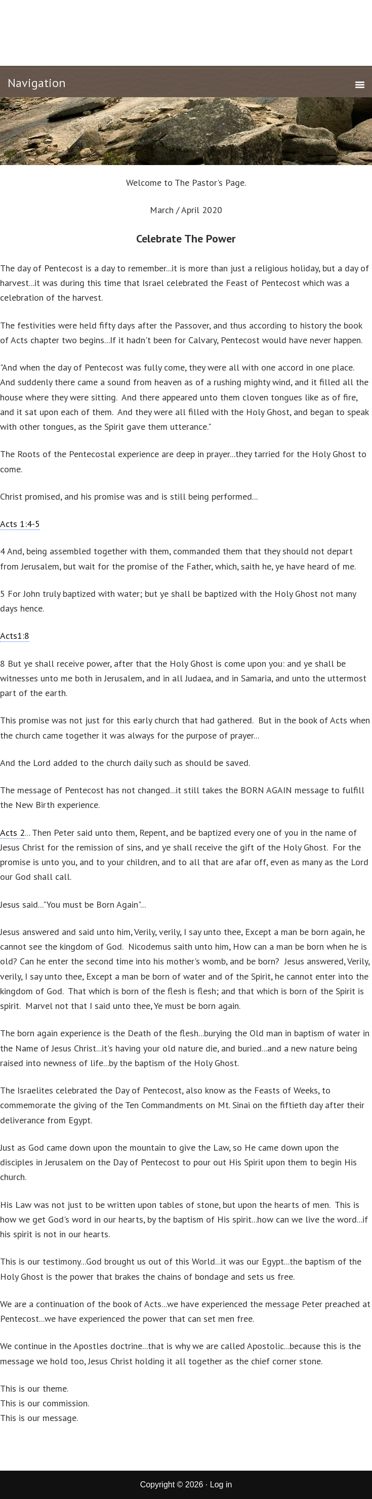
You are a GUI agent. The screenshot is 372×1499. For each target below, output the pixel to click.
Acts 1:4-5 (20, 524)
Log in (221, 1484)
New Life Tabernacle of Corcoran (186, 32)
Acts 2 (12, 832)
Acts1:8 (14, 635)
